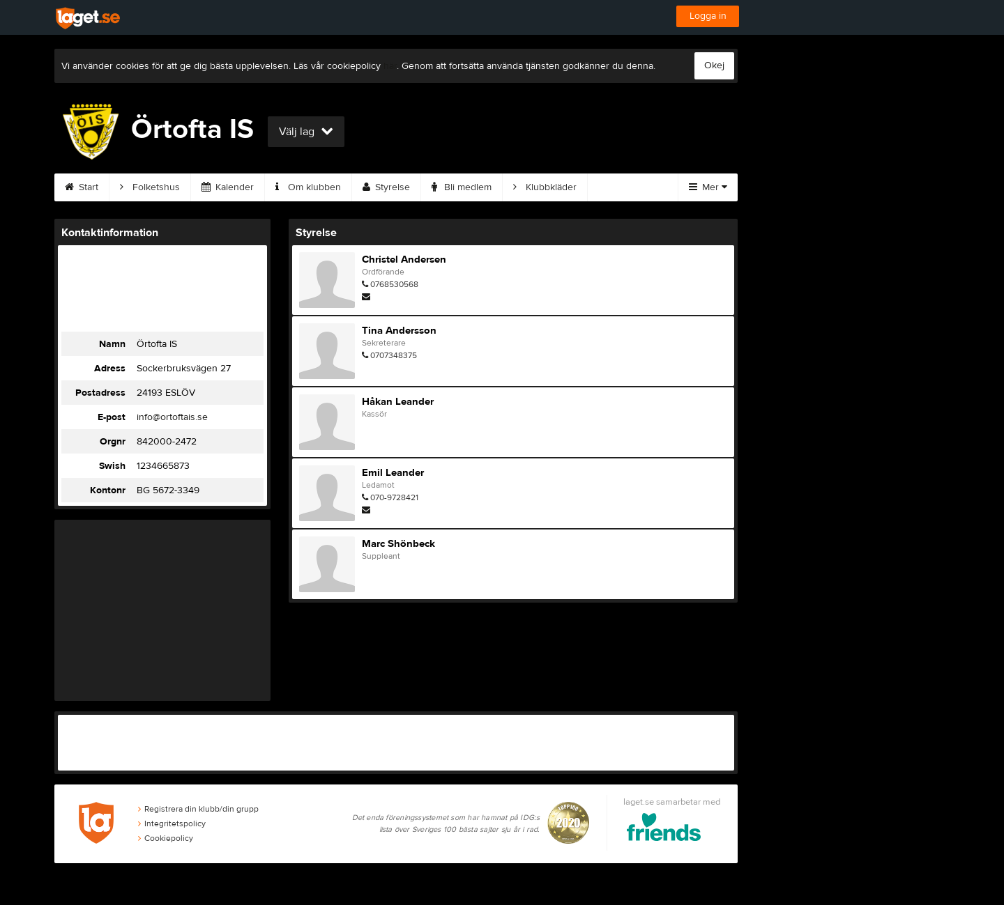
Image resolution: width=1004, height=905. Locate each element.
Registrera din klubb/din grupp (198, 808)
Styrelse (386, 187)
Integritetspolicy (172, 823)
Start (81, 187)
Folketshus (150, 187)
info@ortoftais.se (172, 417)
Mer (708, 187)
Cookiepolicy (165, 838)
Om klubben (308, 187)
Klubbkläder (545, 187)
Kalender (227, 187)
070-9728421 (394, 497)
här (390, 66)
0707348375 (393, 355)
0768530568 (394, 284)
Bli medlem (462, 187)
